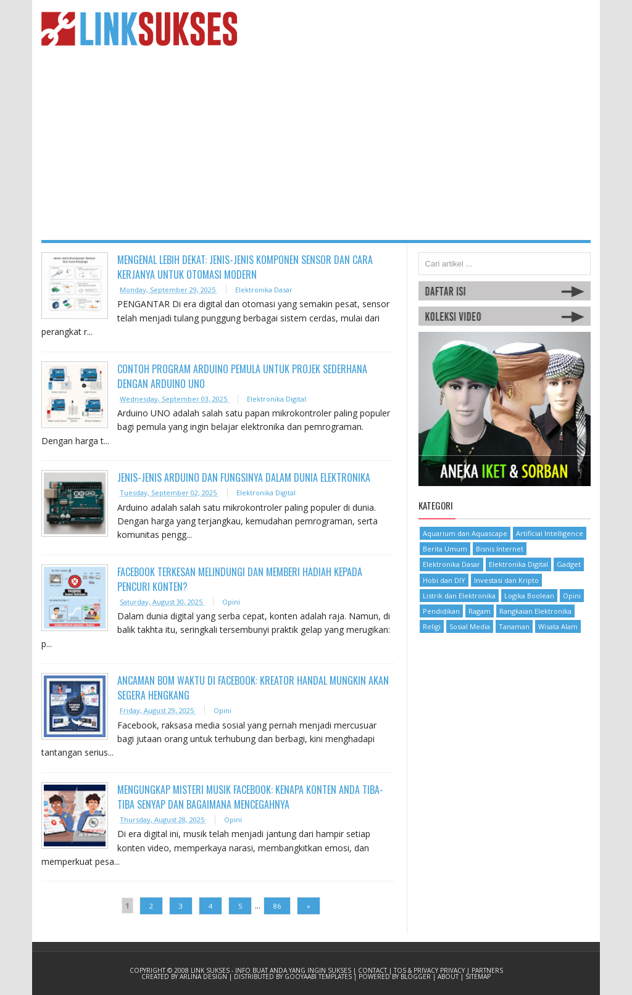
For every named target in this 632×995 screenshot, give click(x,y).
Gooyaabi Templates (319, 976)
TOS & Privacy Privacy (430, 970)
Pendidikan (441, 611)
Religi (432, 626)
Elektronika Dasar (264, 289)
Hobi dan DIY (444, 580)
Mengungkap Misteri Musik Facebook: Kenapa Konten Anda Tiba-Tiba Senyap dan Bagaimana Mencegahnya (250, 797)
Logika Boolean (529, 595)
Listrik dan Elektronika (459, 595)
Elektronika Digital (276, 398)
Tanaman (514, 626)
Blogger (417, 976)
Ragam (479, 611)
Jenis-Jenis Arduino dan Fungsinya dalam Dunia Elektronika (243, 477)
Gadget (569, 564)
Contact (373, 970)
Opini (231, 601)
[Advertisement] (316, 147)
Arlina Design (204, 976)
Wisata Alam (558, 626)
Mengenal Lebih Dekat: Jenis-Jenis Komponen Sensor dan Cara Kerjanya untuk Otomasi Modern (245, 267)
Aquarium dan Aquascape (465, 533)
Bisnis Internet (499, 548)
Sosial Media (469, 626)
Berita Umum (445, 548)
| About (446, 976)
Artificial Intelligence (549, 533)
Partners (487, 970)
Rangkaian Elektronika (535, 611)
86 (277, 905)
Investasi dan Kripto (506, 580)
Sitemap (478, 976)
